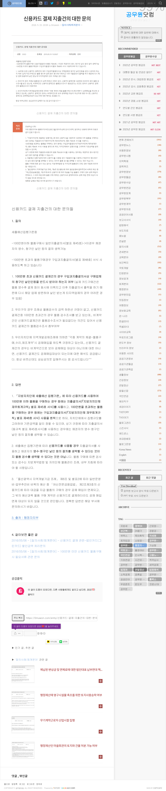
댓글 (15, 776)
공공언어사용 (140, 214)
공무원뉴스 (140, 145)
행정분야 (140, 289)
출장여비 (139, 550)
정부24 (138, 526)
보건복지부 (126, 530)
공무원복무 (140, 198)
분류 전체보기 (140, 139)
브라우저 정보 (140, 348)
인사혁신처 (140, 555)
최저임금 (125, 540)
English (140, 454)
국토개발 (140, 268)
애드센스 (140, 433)
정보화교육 (140, 310)
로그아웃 (31, 784)
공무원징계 (140, 193)
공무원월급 (140, 177)
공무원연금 (140, 187)
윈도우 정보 (140, 342)
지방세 (123, 526)
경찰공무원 (155, 530)
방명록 (14, 784)
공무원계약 (140, 203)
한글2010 (140, 321)
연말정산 (117, 3)
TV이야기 (140, 417)
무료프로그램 (140, 337)
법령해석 (140, 225)
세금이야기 (140, 406)
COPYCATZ (157, 788)
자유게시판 (95, 3)
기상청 (152, 545)
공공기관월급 (140, 364)
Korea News (140, 449)
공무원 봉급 (141, 579)
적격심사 (153, 560)
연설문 (140, 241)
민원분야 (140, 273)
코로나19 (154, 584)
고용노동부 (155, 555)
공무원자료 (140, 209)
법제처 (123, 569)
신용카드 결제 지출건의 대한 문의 (57, 18)
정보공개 (140, 278)
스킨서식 (140, 428)
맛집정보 (140, 300)
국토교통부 (126, 550)
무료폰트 (125, 584)
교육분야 (140, 257)
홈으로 (7, 784)
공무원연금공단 (155, 540)
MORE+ (158, 40)
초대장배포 (140, 438)
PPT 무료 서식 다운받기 (136, 495)
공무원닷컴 (14, 3)
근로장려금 (155, 526)
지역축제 (140, 161)
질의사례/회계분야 (71, 25)
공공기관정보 (140, 358)
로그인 (22, 784)
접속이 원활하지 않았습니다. (138, 37)
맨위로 (39, 784)
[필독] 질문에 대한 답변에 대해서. (141, 32)
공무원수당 (127, 3)
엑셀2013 (140, 326)
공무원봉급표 (138, 3)
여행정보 (140, 305)
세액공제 (153, 564)
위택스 (123, 535)
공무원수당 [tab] (151, 56)
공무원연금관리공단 (141, 564)
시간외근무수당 (141, 560)
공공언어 (125, 579)
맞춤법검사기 (107, 3)
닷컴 (140, 14)
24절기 (138, 530)
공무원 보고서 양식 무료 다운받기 (141, 490)
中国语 (140, 460)
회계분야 (140, 284)
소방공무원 (140, 540)
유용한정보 (140, 150)
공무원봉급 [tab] (129, 56)
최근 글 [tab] (129, 477)
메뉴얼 (140, 235)
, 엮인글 (23, 776)
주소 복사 (18, 617)
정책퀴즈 (140, 166)
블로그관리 (140, 422)
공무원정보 (140, 171)
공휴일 (138, 574)
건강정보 (140, 380)
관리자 (151, 3)
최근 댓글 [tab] (151, 477)
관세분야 (140, 251)
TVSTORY (140, 412)
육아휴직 (139, 535)
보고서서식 (140, 219)
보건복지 (140, 262)
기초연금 (125, 560)
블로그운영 (140, 444)
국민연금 (140, 396)
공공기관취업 (140, 369)
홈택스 (152, 579)
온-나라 (140, 316)
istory (56, 788)
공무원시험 (140, 155)
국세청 (152, 535)
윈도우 (138, 584)
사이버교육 (140, 332)
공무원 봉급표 (126, 589)
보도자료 (140, 230)
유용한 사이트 (140, 353)
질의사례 (140, 246)
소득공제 (125, 574)
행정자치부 (140, 545)
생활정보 (140, 374)
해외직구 (140, 401)
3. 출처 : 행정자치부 (25, 517)
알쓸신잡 (140, 390)
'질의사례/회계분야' (26, 659)
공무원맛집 (140, 294)
